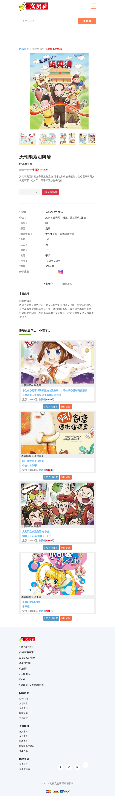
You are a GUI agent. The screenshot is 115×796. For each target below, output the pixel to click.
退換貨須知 (24, 769)
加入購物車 (50, 192)
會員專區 (23, 731)
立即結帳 (66, 406)
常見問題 (23, 764)
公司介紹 (23, 699)
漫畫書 (37, 385)
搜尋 (87, 21)
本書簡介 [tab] (48, 284)
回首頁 (23, 49)
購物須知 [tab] (67, 284)
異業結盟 (23, 718)
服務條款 (23, 741)
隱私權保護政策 (26, 746)
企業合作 (23, 708)
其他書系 (39, 456)
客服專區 (23, 751)
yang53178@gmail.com (31, 684)
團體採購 (23, 713)
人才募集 (23, 703)
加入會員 (23, 736)
